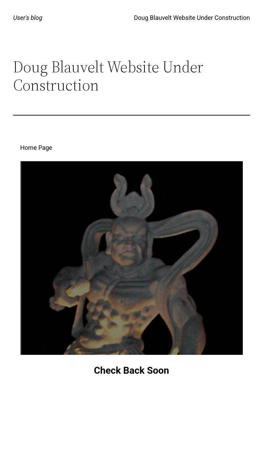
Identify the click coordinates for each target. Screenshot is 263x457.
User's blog (27, 17)
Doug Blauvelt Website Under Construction (192, 17)
